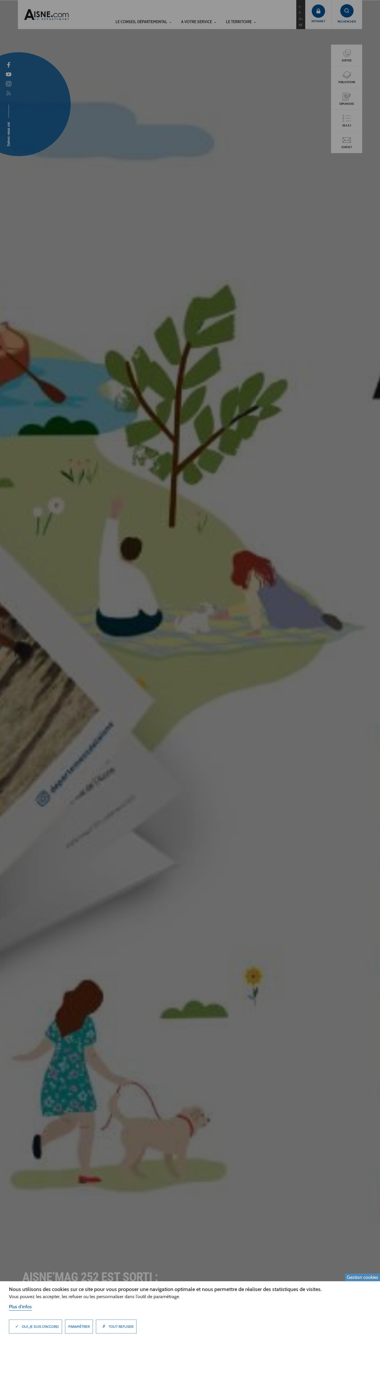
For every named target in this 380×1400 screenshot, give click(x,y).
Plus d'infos (20, 1306)
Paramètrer (79, 1326)
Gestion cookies (362, 1277)
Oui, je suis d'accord (35, 1326)
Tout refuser (116, 1326)
